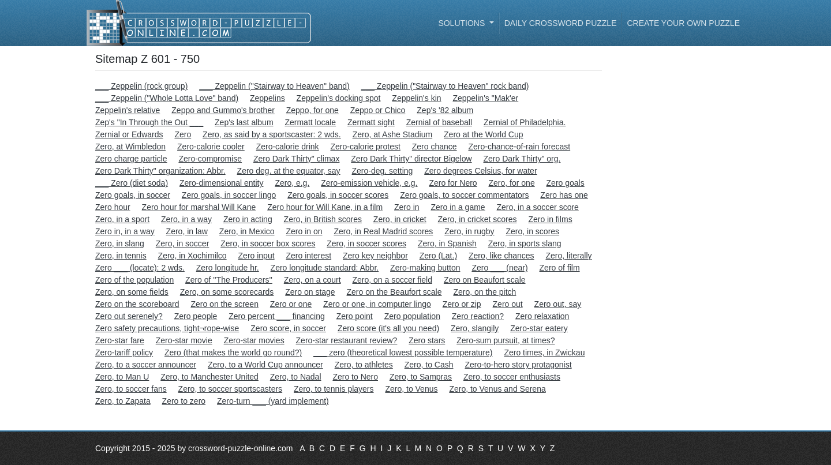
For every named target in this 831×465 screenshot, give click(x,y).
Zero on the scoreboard (137, 304)
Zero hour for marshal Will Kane (199, 207)
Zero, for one (512, 182)
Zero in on (304, 231)
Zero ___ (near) (499, 267)
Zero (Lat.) (438, 255)
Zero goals (565, 182)
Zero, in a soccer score (538, 207)
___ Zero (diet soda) (131, 182)
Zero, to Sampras (421, 376)
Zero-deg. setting (382, 170)
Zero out (508, 304)
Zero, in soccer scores (366, 243)
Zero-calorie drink (287, 146)
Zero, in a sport (122, 219)
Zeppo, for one (312, 110)
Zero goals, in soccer (132, 195)
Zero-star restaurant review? (347, 340)
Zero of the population (134, 279)
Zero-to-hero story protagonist (518, 364)
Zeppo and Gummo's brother (223, 110)
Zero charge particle (131, 158)
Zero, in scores (533, 231)
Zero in (407, 207)
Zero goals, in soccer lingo (229, 195)
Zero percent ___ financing (277, 316)
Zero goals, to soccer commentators (464, 195)
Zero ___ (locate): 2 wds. (140, 267)
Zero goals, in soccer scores (337, 195)
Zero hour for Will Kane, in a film (325, 207)
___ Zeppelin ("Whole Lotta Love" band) (166, 98)
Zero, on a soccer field (392, 279)
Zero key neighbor (375, 255)
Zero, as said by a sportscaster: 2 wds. (272, 134)
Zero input (256, 255)
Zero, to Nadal (295, 376)
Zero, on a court (312, 279)
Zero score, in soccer (288, 328)
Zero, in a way (186, 219)
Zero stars (427, 340)
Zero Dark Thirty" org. (522, 158)
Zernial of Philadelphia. (525, 122)
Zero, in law (187, 231)
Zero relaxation (542, 316)
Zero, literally (568, 255)
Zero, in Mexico (247, 231)
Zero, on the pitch (484, 292)
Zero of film (560, 267)
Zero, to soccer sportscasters (230, 388)
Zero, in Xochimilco (192, 255)
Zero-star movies (254, 340)
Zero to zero (183, 401)
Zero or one (291, 304)
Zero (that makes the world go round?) (233, 352)
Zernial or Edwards (129, 134)
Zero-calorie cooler (211, 146)
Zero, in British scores (323, 219)
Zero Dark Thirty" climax (296, 158)
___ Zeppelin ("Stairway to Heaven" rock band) (445, 86)
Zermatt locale (310, 122)
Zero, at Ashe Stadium (393, 134)
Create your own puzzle (683, 23)
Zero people (196, 316)
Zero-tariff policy (124, 352)
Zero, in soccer (182, 243)
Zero (182, 134)
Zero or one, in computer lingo (377, 304)
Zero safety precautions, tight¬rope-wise (167, 328)
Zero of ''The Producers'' (228, 279)
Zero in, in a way (125, 231)
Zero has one (564, 195)
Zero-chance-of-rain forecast (520, 146)
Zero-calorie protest (365, 146)
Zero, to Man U (122, 376)
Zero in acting (247, 219)
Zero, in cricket (399, 219)
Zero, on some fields (132, 292)
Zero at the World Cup (483, 134)
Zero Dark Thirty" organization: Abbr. (160, 170)
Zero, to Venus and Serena (497, 388)
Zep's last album (244, 122)
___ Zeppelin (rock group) (141, 86)
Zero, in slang (119, 243)
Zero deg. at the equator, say (288, 170)
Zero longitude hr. (227, 267)
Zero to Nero (355, 376)
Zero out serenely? (129, 316)
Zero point (354, 316)
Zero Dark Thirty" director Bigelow (411, 158)
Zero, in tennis (121, 255)
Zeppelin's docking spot (339, 98)
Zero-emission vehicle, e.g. (369, 182)
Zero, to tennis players (334, 388)
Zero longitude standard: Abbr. (325, 267)
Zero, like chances (501, 255)
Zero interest (308, 255)
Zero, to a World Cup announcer (265, 364)
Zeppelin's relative (127, 110)
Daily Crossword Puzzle (560, 23)
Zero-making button (425, 267)
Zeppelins (267, 98)
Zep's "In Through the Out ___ (149, 122)
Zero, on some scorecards (227, 292)
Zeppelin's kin (416, 98)
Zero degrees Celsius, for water (480, 170)
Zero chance (434, 146)
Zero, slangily (475, 328)
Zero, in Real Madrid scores (383, 231)
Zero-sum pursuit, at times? (505, 340)
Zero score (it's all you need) (388, 328)
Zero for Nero (453, 182)
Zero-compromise (210, 158)
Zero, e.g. (292, 182)
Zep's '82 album (445, 110)
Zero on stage (310, 292)
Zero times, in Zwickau (544, 352)
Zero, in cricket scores (477, 219)
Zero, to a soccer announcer (145, 364)
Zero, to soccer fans (131, 388)
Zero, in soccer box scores (267, 243)
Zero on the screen (224, 304)
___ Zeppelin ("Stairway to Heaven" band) (274, 86)
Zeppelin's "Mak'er (485, 98)
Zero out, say (558, 304)
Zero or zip (462, 304)
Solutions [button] (462, 23)
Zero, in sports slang (525, 243)
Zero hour (112, 207)
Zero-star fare (119, 340)
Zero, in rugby (469, 231)
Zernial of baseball (439, 122)
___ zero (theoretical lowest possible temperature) (403, 352)
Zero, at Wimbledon (130, 146)
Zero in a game (458, 207)
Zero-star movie (184, 340)
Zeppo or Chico (378, 110)
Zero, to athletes (364, 364)
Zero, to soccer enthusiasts (511, 376)
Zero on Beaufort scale (485, 279)
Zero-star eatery (539, 328)
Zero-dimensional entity (221, 182)
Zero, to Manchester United (209, 376)
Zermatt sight (371, 122)
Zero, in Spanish (447, 243)
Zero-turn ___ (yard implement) (273, 401)
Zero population (412, 316)
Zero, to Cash (429, 364)
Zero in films (550, 219)
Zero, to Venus (411, 388)
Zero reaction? (478, 316)
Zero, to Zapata (123, 401)
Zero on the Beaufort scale (394, 292)
